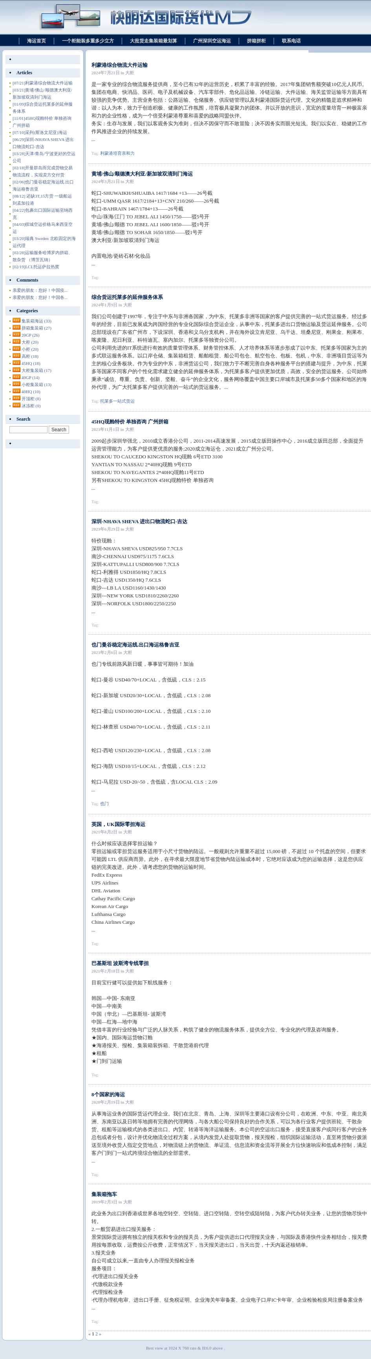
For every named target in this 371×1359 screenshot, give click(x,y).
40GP (31, 377)
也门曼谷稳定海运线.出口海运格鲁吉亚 (135, 645)
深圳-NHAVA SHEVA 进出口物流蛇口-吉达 (139, 521)
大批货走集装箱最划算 (153, 41)
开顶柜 (31, 398)
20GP (31, 335)
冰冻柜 (31, 405)
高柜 (30, 356)
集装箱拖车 (104, 1194)
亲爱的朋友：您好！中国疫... (40, 290)
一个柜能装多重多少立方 (88, 41)
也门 (104, 803)
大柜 (30, 342)
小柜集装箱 (36, 384)
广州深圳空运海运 (212, 41)
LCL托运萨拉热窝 (36, 266)
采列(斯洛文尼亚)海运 (40, 132)
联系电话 (291, 41)
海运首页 (36, 41)
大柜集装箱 (36, 370)
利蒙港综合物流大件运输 (119, 65)
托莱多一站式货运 (117, 401)
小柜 (30, 349)
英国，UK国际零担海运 (118, 824)
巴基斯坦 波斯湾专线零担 (120, 963)
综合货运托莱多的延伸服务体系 (127, 297)
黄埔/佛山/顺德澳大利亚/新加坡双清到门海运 (142, 174)
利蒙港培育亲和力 (117, 153)
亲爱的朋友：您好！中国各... (40, 297)
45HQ (31, 363)
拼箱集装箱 (36, 328)
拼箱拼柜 (256, 41)
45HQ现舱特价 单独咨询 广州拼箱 (129, 422)
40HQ (31, 391)
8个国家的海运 (108, 1094)
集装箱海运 (36, 321)
